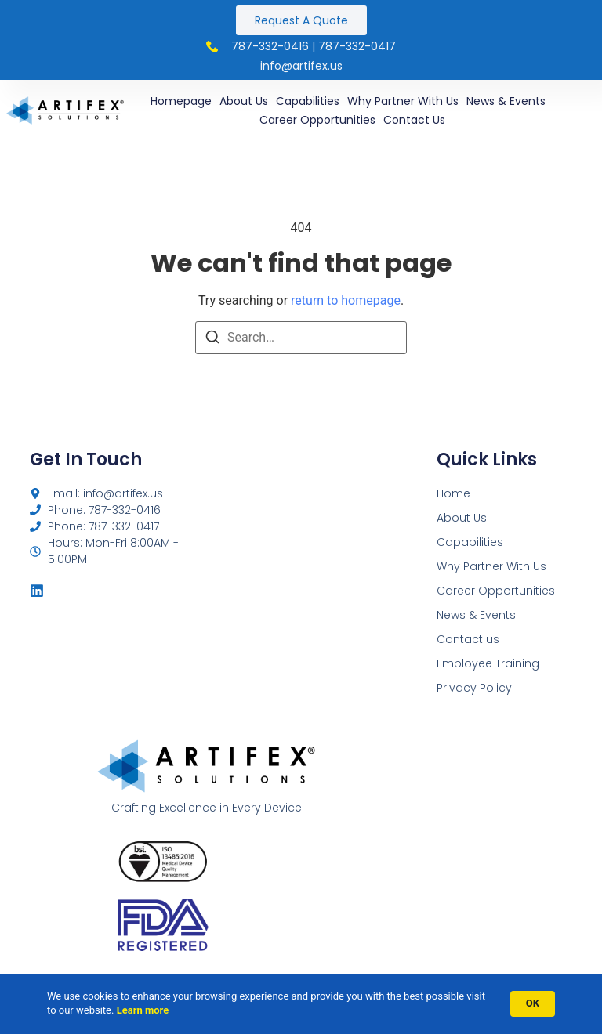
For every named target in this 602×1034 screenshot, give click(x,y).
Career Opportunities (317, 120)
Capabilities (307, 101)
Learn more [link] (143, 1010)
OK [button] (532, 1003)
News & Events (506, 101)
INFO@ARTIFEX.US (301, 66)
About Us (243, 101)
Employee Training (488, 663)
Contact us (414, 120)
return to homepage (346, 300)
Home (453, 493)
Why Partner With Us (403, 101)
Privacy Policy (474, 688)
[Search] (212, 339)
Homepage (181, 101)
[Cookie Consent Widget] (301, 1004)
